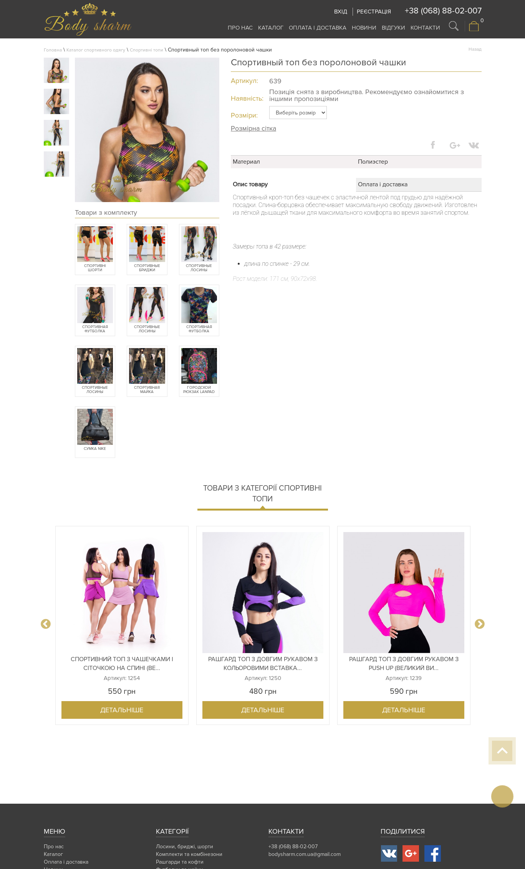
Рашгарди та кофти (180, 862)
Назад (475, 49)
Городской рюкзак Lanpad (199, 390)
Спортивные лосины (199, 268)
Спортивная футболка (95, 329)
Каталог (270, 27)
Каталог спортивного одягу (95, 50)
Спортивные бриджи (147, 268)
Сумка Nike (95, 449)
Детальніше (121, 710)
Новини (364, 27)
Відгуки (393, 27)
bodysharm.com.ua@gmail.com (304, 854)
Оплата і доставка (317, 27)
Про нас (240, 27)
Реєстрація (374, 11)
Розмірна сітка (253, 128)
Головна (53, 50)
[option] (121, 625)
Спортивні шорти (95, 268)
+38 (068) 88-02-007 (443, 11)
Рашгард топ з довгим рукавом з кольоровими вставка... (263, 663)
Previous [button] (45, 624)
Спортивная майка (147, 390)
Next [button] (479, 624)
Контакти (425, 27)
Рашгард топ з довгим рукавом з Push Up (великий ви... (404, 663)
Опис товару (250, 184)
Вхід (340, 11)
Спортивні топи (146, 50)
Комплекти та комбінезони (189, 854)
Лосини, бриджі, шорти (184, 846)
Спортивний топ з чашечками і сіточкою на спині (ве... (122, 663)
